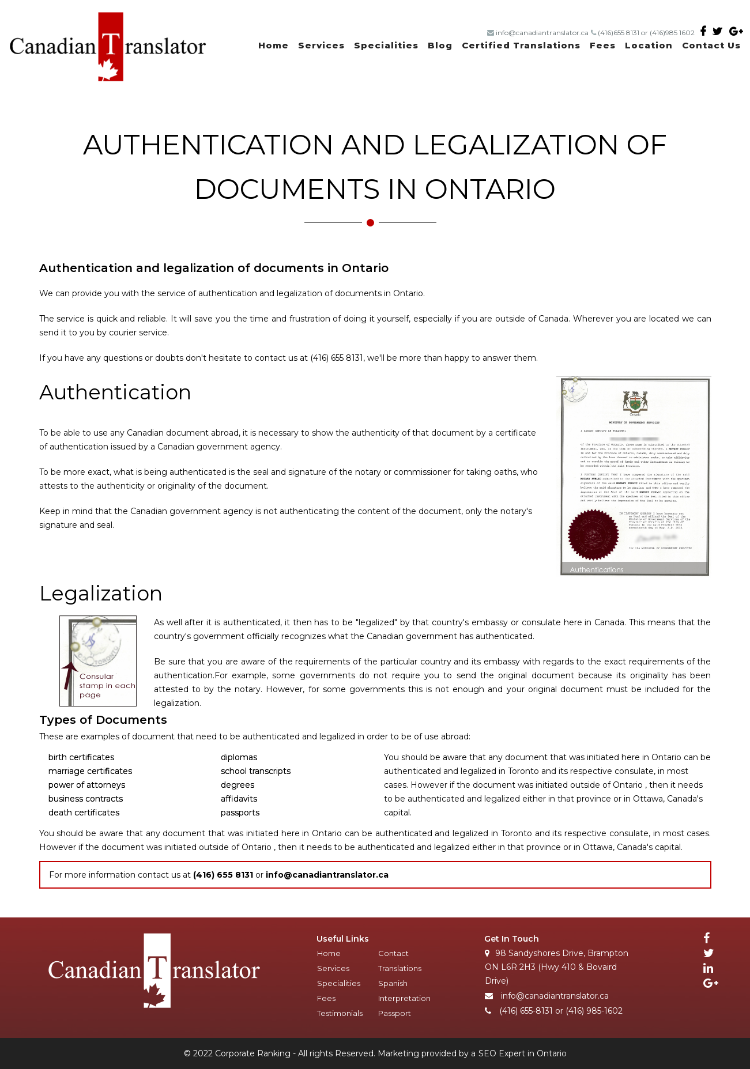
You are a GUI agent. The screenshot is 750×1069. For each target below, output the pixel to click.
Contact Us (711, 45)
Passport (394, 1013)
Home (273, 45)
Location (649, 45)
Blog (440, 45)
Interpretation (404, 998)
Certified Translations (521, 45)
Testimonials (340, 1013)
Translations (399, 968)
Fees (603, 45)
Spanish (393, 983)
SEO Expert (501, 1053)
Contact (393, 953)
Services (321, 45)
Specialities (386, 45)
